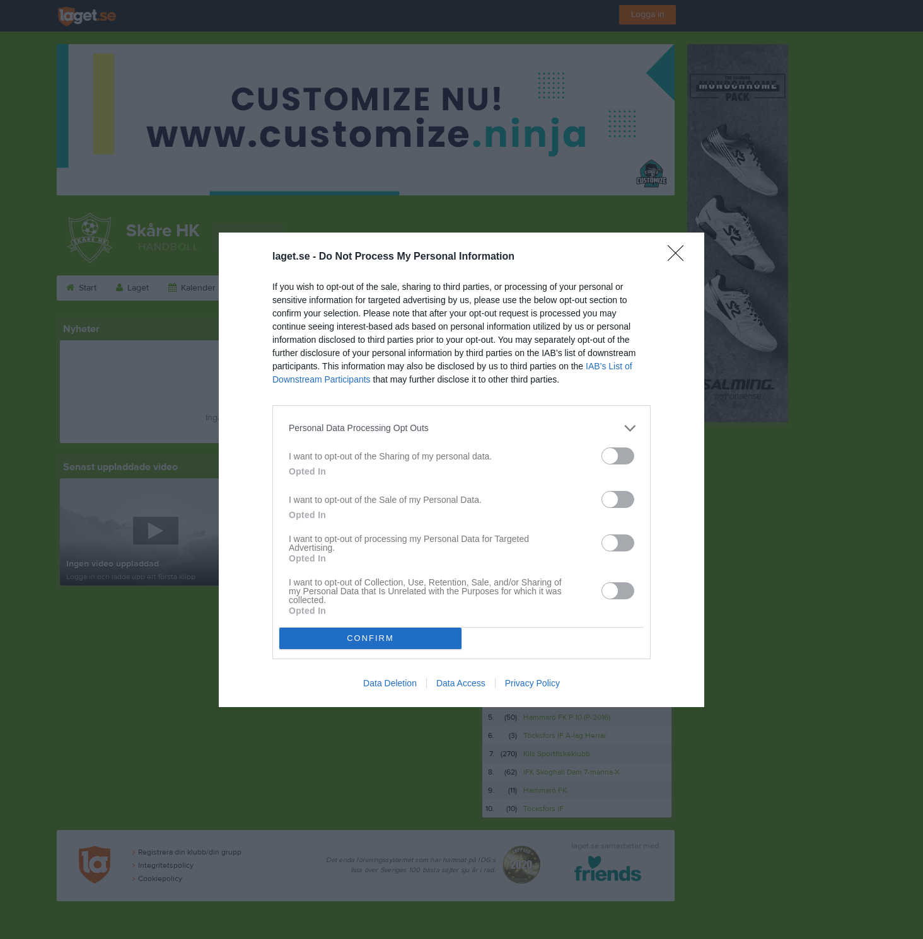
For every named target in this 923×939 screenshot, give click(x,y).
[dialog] (461, 470)
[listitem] (461, 428)
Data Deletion (390, 683)
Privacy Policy (532, 683)
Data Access (460, 683)
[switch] (617, 455)
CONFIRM (370, 638)
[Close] (680, 257)
